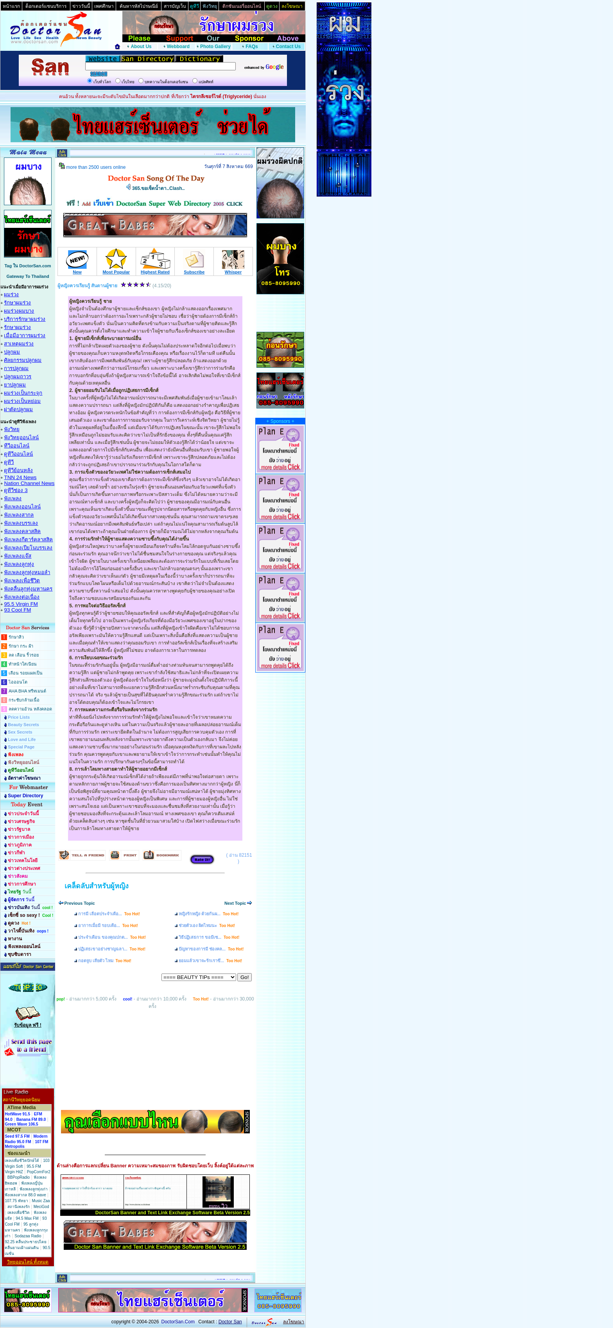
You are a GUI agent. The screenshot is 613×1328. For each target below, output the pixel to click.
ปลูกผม (12, 352)
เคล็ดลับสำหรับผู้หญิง (97, 886)
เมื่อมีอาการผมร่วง (24, 335)
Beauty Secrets (23, 724)
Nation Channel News (29, 483)
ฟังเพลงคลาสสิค (22, 531)
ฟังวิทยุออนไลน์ (21, 437)
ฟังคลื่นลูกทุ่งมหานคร (28, 589)
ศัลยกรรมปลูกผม (22, 360)
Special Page (21, 747)
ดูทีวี (9, 462)
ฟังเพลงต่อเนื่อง (21, 597)
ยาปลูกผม (15, 385)
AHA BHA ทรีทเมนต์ (27, 691)
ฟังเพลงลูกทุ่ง (19, 564)
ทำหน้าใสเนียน (23, 664)
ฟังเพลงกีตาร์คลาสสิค (28, 539)
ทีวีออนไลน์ (16, 446)
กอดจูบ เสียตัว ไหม (104, 960)
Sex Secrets (20, 732)
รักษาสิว (16, 637)
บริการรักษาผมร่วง (24, 319)
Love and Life (22, 739)
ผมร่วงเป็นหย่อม (22, 401)
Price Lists (19, 717)
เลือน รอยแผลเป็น (26, 673)
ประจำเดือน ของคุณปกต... (112, 937)
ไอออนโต (18, 682)
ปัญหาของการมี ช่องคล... (211, 949)
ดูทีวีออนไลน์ (18, 454)
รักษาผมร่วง (17, 303)
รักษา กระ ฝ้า (21, 646)
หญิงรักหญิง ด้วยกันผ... (208, 913)
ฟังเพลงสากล (19, 515)
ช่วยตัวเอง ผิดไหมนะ (207, 925)
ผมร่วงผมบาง (19, 311)
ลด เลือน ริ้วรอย (24, 655)
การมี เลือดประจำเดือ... (109, 913)
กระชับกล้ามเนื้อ (24, 700)
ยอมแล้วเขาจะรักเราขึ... (210, 960)
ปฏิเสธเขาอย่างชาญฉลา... (111, 949)
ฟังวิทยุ (12, 429)
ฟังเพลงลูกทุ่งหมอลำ (27, 572)
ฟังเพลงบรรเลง (21, 523)
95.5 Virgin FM (21, 604)
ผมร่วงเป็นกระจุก (23, 393)
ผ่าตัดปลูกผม (18, 409)
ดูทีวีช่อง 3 (15, 490)
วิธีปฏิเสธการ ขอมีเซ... (209, 937)
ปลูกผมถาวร (17, 376)
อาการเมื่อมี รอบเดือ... (108, 925)
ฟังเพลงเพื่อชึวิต (22, 580)
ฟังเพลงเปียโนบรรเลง (28, 548)
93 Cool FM (17, 610)
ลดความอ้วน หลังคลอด (30, 709)
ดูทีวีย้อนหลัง (18, 470)
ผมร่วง (11, 294)
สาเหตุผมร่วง (19, 344)
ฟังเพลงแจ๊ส (17, 556)
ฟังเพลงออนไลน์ (22, 507)
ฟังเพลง (13, 498)
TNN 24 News (20, 477)
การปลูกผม (16, 368)
